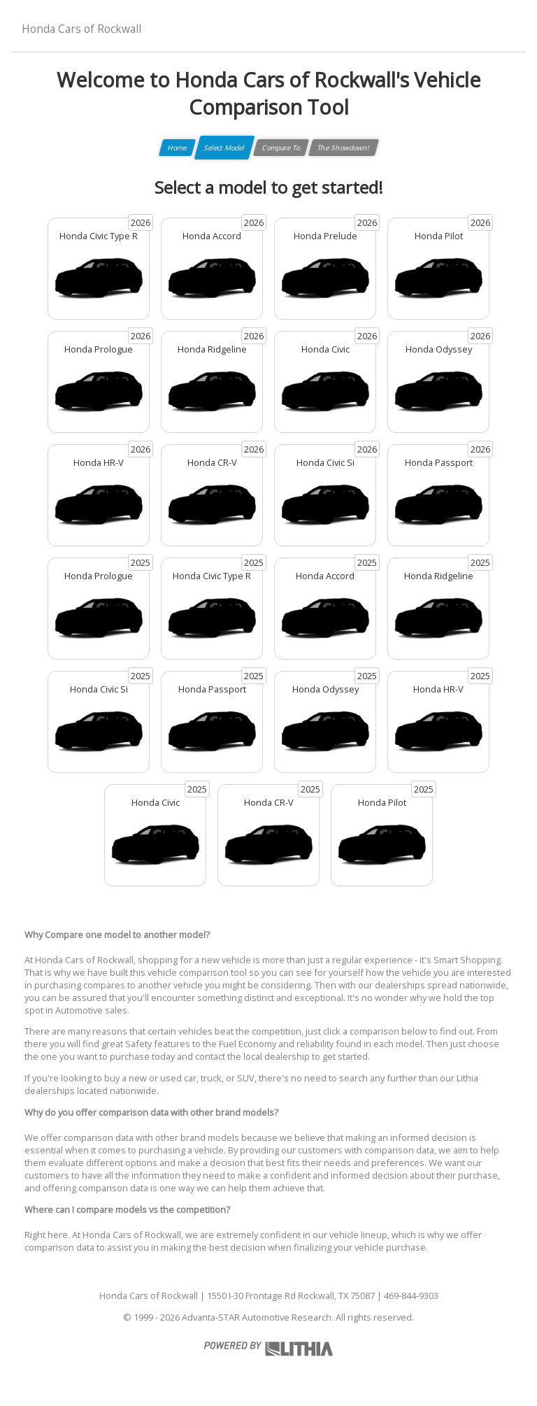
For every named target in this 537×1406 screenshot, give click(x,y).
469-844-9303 (411, 1295)
